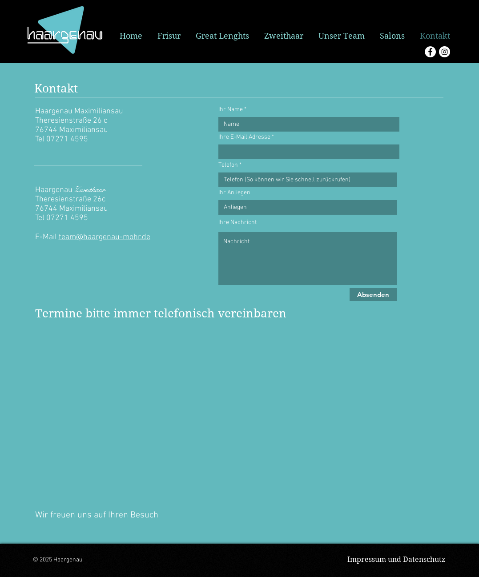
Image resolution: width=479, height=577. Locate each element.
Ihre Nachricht (237, 223)
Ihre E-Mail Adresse (244, 137)
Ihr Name (230, 110)
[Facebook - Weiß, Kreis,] (430, 51)
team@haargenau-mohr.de (104, 237)
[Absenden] (373, 294)
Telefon (228, 165)
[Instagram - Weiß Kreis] (444, 51)
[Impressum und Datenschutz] (396, 560)
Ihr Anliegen (234, 193)
